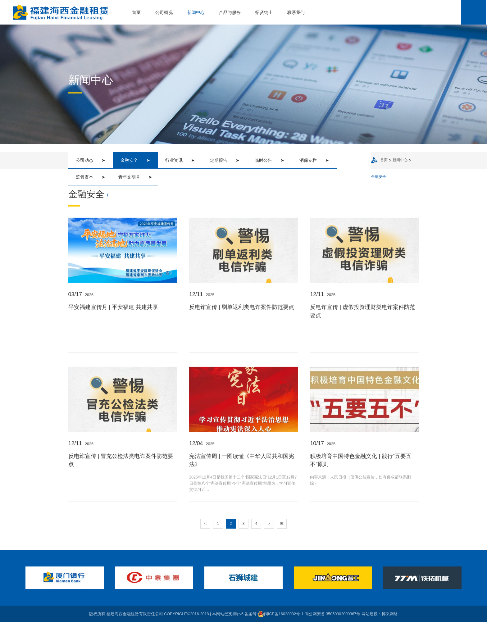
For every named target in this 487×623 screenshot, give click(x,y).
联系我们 (295, 12)
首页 (136, 12)
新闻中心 (195, 12)
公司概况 (163, 12)
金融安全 (378, 177)
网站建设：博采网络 (380, 614)
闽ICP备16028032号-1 (280, 614)
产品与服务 (229, 12)
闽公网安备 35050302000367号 (333, 614)
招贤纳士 (263, 12)
